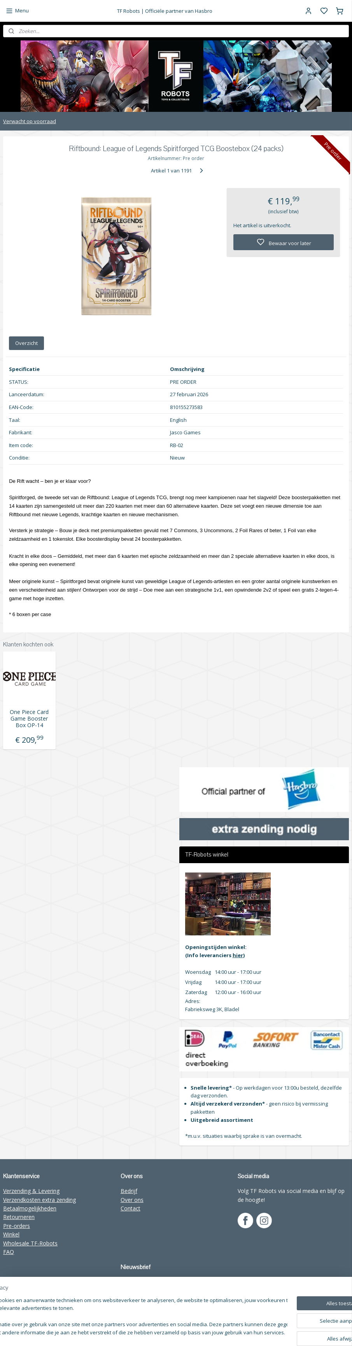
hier (238, 955)
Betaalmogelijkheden (29, 1208)
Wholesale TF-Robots (30, 1243)
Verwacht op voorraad (29, 121)
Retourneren (19, 1217)
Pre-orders (16, 1225)
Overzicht (26, 343)
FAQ (8, 1251)
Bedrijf (129, 1191)
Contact (130, 1208)
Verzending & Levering (31, 1191)
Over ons (132, 1199)
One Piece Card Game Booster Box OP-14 (29, 718)
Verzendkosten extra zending (39, 1199)
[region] (124, 1317)
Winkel (11, 1234)
